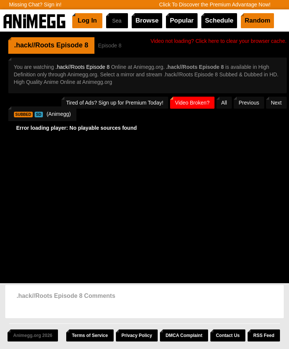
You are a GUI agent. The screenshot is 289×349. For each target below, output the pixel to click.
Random (257, 20)
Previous (249, 103)
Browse (146, 20)
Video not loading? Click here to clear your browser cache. (219, 41)
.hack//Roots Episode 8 (82, 67)
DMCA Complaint (184, 335)
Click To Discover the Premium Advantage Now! (215, 5)
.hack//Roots (34, 45)
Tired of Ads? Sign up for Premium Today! (114, 103)
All (224, 103)
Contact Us (228, 335)
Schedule (219, 20)
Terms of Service (90, 335)
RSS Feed (263, 335)
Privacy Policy (137, 335)
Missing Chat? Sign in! (35, 5)
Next (276, 103)
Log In (87, 20)
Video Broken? (192, 103)
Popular (181, 20)
